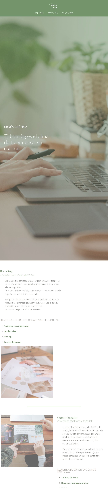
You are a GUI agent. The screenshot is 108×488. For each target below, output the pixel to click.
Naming (8, 336)
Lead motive (10, 331)
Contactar (67, 13)
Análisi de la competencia (16, 326)
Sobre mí (39, 13)
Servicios (53, 13)
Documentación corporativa (75, 483)
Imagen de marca (12, 342)
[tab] (33, 326)
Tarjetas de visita (69, 477)
